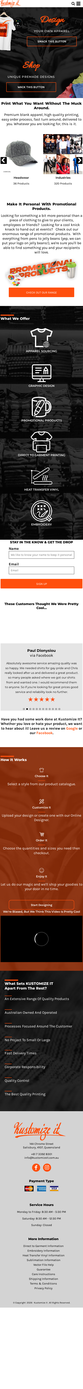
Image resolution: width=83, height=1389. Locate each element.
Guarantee (43, 1269)
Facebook (44, 733)
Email (14, 564)
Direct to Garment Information (43, 1246)
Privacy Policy (43, 1288)
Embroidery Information (43, 1250)
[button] (41, 272)
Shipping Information (43, 1279)
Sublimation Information (43, 1260)
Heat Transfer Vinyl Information (44, 1255)
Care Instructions (43, 1274)
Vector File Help (43, 1264)
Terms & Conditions (43, 1283)
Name (14, 549)
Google (72, 728)
